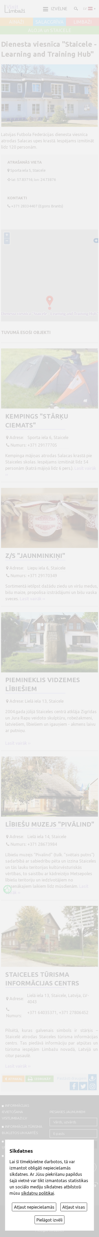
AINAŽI (16, 22)
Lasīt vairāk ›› (32, 598)
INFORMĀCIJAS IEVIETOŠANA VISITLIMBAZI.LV (15, 1111)
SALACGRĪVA (49, 22)
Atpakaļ (14, 1079)
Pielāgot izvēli (49, 1220)
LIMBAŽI (82, 22)
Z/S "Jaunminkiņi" (35, 555)
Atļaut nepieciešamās (34, 1207)
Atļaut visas (73, 1207)
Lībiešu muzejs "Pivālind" (49, 824)
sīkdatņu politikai (37, 1193)
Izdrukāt (42, 1079)
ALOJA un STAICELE (49, 30)
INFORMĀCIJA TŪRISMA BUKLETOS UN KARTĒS (22, 1129)
